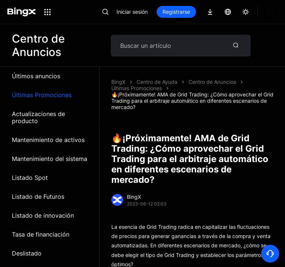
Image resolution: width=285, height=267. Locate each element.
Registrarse (176, 12)
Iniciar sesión (132, 12)
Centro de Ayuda (157, 82)
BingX (118, 82)
